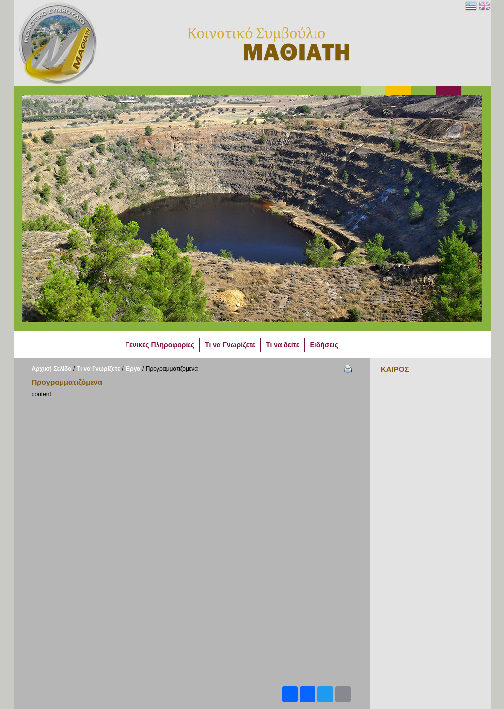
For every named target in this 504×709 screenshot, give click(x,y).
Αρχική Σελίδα (52, 368)
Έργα (133, 368)
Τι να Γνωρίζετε (98, 368)
